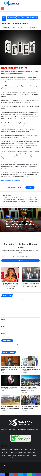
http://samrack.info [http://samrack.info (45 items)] (18, 449)
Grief (19, 17)
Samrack (24, 465)
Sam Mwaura (6, 27)
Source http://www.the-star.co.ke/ (10, 180)
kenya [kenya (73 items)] (7, 452)
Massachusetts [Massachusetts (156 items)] (31, 452)
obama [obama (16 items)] (14, 455)
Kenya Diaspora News (32, 17)
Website (3, 333)
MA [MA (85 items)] (25, 452)
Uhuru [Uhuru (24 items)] (8, 458)
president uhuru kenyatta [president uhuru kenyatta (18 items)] (23, 455)
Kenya (23, 17)
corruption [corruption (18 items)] (4, 449)
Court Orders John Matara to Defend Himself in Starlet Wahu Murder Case (10, 369)
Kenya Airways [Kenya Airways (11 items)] (14, 452)
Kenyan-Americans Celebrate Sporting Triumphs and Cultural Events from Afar (20, 224)
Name (3, 319)
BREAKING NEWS (11, 17)
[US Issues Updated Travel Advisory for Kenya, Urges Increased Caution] (10, 400)
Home (4, 14)
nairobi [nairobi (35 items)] (9, 455)
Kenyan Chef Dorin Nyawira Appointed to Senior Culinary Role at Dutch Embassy (30, 369)
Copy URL (29, 187)
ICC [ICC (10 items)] (3, 452)
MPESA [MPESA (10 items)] (3, 455)
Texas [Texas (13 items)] (3, 458)
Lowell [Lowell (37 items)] (20, 452)
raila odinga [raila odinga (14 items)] (33, 455)
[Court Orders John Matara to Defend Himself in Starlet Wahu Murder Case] (10, 361)
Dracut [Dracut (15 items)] (10, 449)
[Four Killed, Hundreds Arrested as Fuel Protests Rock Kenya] (30, 400)
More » (35, 201)
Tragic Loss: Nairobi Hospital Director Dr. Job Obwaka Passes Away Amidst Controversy (29, 389)
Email (3, 326)
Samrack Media (36, 465)
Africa (8, 14)
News (4, 20)
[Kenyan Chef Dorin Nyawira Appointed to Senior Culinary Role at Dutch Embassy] (30, 361)
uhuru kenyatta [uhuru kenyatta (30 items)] (15, 458)
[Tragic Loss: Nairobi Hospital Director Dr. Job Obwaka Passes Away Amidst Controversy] (30, 380)
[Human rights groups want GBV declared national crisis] (10, 380)
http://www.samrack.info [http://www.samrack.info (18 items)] (30, 449)
